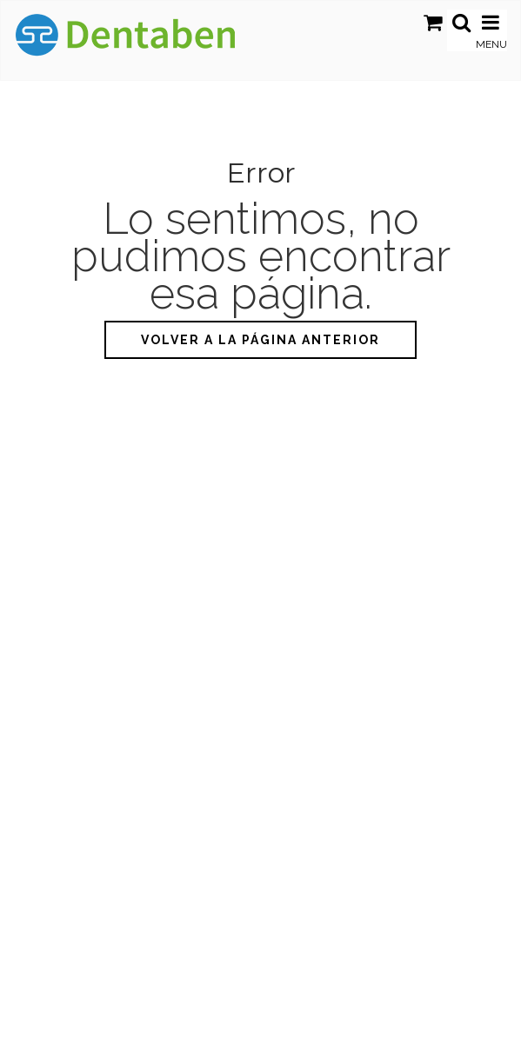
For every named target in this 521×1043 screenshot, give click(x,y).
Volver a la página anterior (260, 340)
